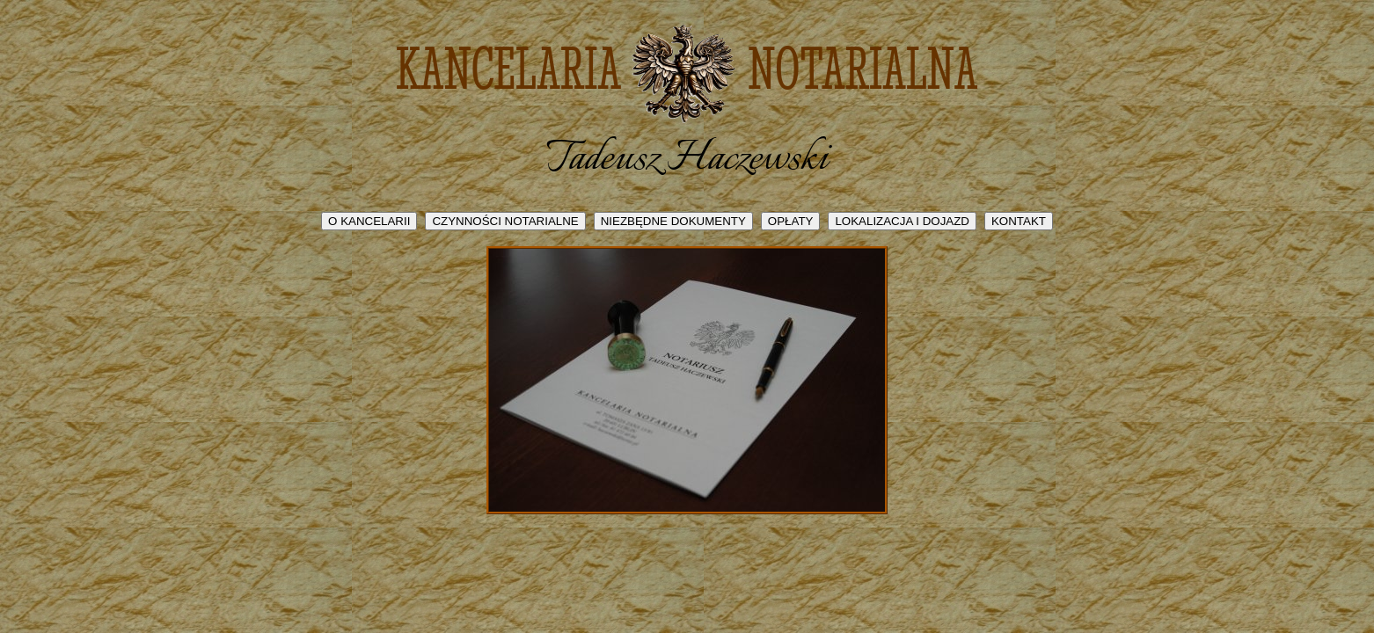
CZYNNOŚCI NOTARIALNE (505, 221)
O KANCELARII (369, 221)
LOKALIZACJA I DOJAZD (902, 221)
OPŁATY (791, 221)
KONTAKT (1018, 221)
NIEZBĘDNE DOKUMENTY (673, 221)
